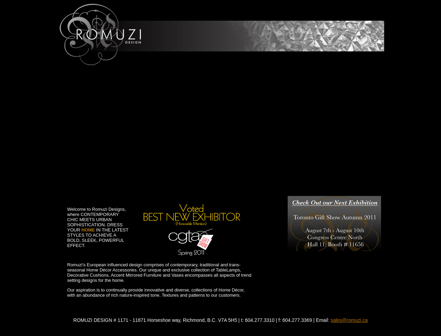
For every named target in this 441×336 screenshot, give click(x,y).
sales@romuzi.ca (349, 320)
